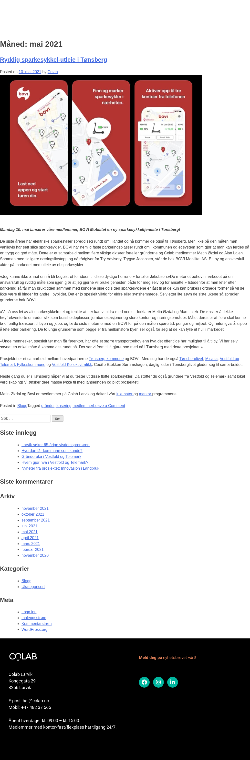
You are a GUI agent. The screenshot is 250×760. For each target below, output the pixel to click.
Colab (53, 72)
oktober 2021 (32, 514)
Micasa (211, 359)
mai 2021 (29, 532)
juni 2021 (29, 526)
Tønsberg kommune (106, 359)
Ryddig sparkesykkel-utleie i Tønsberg (53, 59)
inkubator (125, 394)
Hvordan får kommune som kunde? (52, 451)
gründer (47, 406)
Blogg (22, 406)
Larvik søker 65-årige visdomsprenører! (55, 445)
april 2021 (30, 538)
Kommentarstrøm (36, 624)
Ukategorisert (33, 587)
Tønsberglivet (191, 359)
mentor (145, 394)
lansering (64, 406)
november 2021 (35, 508)
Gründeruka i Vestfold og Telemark (51, 456)
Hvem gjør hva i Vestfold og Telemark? (54, 462)
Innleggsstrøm (33, 618)
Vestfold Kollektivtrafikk (72, 365)
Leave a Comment (109, 406)
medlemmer (83, 406)
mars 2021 (30, 544)
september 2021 (35, 520)
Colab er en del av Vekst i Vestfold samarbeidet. (48, 743)
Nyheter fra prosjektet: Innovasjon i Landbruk (60, 468)
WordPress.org (34, 629)
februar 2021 (32, 549)
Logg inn (28, 612)
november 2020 (35, 555)
